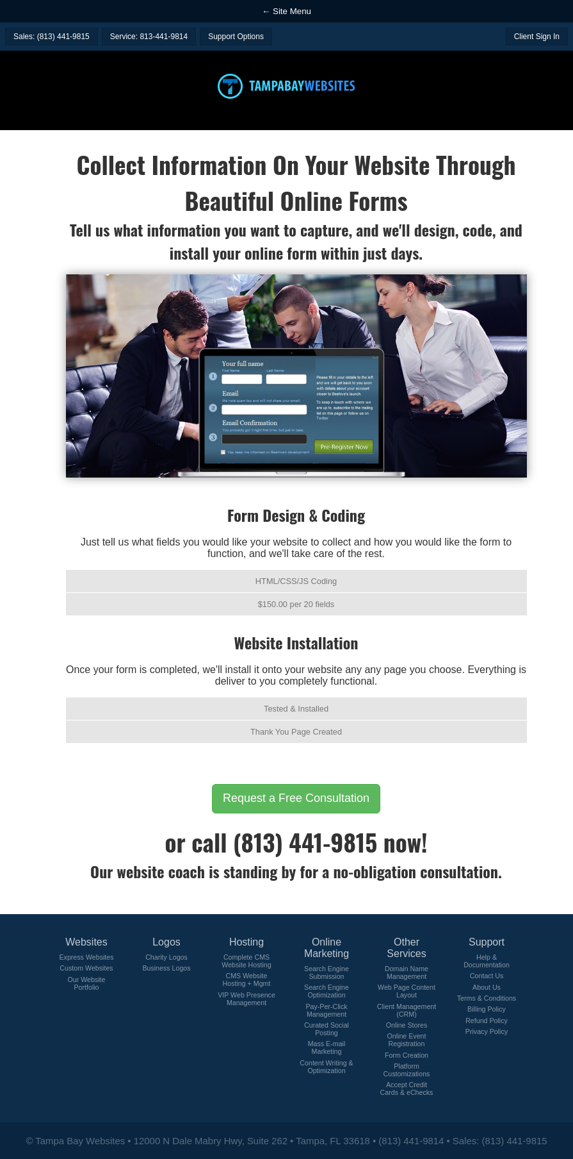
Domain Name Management (406, 972)
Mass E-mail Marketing (327, 1047)
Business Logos (166, 968)
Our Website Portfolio (86, 983)
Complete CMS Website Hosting (246, 961)
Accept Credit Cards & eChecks (406, 1088)
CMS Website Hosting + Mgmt (247, 979)
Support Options (236, 36)
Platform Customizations (406, 1070)
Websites (86, 942)
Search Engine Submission (326, 972)
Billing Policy (486, 1009)
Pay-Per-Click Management (326, 1010)
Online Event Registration (406, 1039)
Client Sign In (537, 36)
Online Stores (407, 1025)
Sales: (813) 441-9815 (51, 36)
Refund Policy (486, 1020)
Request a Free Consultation (296, 798)
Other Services (406, 948)
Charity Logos (166, 957)
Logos (166, 942)
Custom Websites (86, 968)
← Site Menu (286, 11)
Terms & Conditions (486, 998)
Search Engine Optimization (326, 991)
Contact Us (487, 976)
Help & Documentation (487, 961)
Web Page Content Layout (406, 991)
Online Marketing (326, 948)
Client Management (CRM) (406, 1010)
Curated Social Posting (326, 1029)
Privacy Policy (486, 1031)
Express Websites (86, 957)
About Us (486, 987)
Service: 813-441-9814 (149, 36)
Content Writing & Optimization (326, 1066)
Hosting (246, 942)
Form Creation (406, 1055)
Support (486, 942)
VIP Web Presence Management (246, 998)
